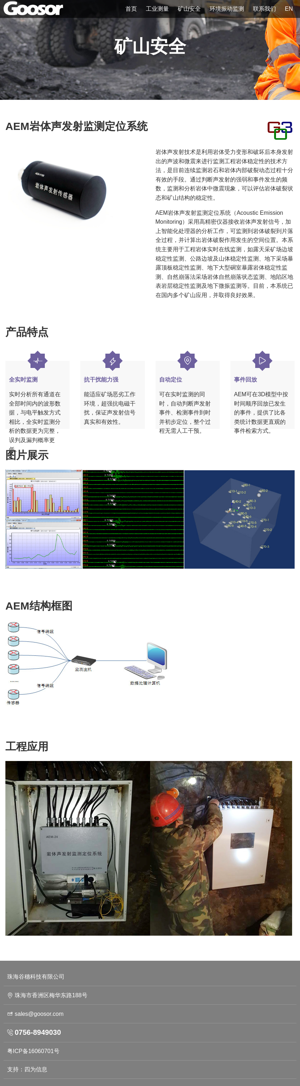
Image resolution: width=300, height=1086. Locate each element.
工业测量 (157, 9)
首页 (131, 9)
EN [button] (289, 9)
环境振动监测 (227, 9)
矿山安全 (189, 9)
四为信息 (35, 1069)
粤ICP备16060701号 (33, 1051)
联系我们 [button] (264, 9)
